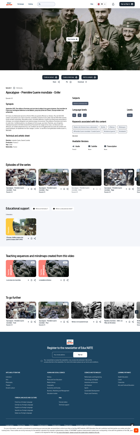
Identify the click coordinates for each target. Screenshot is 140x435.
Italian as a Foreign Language (23, 413)
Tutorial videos (63, 402)
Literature (9, 377)
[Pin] (69, 81)
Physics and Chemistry (91, 393)
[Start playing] (72, 39)
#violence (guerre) (109, 131)
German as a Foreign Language (24, 405)
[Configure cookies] (43, 425)
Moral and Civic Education (54, 380)
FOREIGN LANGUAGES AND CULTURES (26, 398)
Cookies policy (56, 425)
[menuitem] (9, 4)
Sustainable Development (92, 391)
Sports (86, 388)
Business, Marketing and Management (58, 391)
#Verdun (112, 127)
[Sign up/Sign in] (127, 4)
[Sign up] (80, 354)
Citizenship (121, 382)
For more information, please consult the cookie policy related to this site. (78, 432)
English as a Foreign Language (24, 407)
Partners (31, 425)
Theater (8, 385)
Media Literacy (51, 382)
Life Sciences (88, 385)
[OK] (136, 430)
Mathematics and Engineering (93, 377)
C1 (84, 115)
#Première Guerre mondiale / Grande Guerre (87, 131)
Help (60, 398)
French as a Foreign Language (23, 402)
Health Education (123, 377)
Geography (50, 385)
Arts (7, 380)
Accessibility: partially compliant (85, 425)
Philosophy (9, 382)
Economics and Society (53, 388)
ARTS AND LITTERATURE (13, 372)
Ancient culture (10, 388)
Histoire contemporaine (80, 103)
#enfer (103, 127)
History (49, 377)
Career (120, 380)
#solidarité (122, 131)
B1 (79, 115)
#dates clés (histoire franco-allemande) (85, 127)
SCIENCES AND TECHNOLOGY (92, 372)
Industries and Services (91, 382)
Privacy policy (68, 425)
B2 (74, 115)
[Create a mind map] (70, 77)
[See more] (8, 130)
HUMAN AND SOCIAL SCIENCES (56, 372)
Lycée (129, 115)
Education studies (52, 393)
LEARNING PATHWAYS (124, 372)
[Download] (82, 81)
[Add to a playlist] (89, 77)
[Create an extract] (50, 77)
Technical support (64, 405)
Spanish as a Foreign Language (24, 410)
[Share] (56, 81)
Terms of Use (21, 425)
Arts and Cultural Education (126, 385)
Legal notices (10, 425)
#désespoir (122, 127)
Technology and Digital (91, 380)
